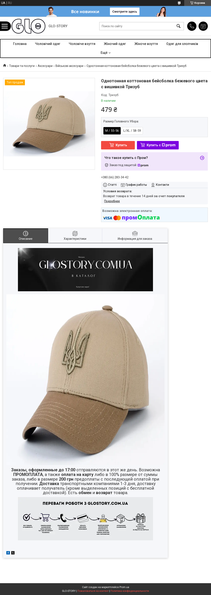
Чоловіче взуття (82, 44)
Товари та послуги (22, 66)
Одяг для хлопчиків (182, 44)
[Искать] (178, 26)
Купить (121, 145)
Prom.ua (124, 587)
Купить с (161, 145)
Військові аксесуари (69, 66)
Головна (20, 44)
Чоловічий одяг (47, 44)
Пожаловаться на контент (93, 591)
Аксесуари (45, 66)
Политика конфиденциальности (130, 591)
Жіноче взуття (146, 44)
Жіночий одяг (115, 44)
